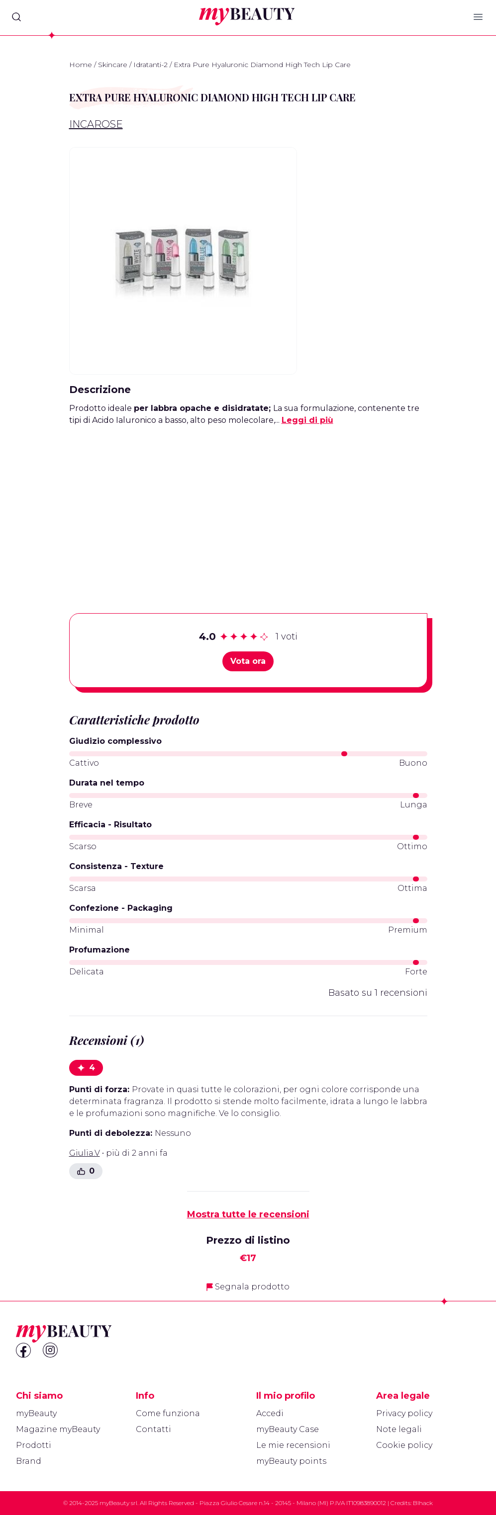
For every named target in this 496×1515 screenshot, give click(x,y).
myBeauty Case (287, 1429)
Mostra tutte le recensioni (248, 1214)
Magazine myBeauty (58, 1429)
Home (80, 64)
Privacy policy (404, 1413)
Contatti (153, 1429)
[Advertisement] (248, 503)
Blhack (423, 1503)
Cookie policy (404, 1445)
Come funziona (168, 1413)
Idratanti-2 (150, 64)
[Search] (16, 16)
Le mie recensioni (293, 1445)
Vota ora (248, 661)
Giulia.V (84, 1153)
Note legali (399, 1429)
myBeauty (36, 1413)
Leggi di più (307, 420)
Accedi (270, 1413)
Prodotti (33, 1445)
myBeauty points (291, 1461)
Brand (28, 1461)
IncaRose (96, 124)
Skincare (112, 64)
